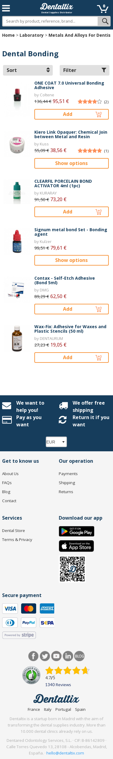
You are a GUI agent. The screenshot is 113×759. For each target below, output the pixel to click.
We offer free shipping (89, 406)
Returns (66, 491)
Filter (84, 70)
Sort (28, 70)
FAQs (7, 482)
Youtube (56, 656)
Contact (9, 500)
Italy (48, 709)
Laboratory (32, 35)
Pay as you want (29, 421)
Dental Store (13, 530)
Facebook (33, 656)
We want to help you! (30, 406)
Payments (68, 473)
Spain (80, 709)
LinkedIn (68, 656)
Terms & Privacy (17, 539)
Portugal (63, 709)
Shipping (67, 482)
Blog (6, 491)
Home (8, 35)
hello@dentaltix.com (65, 753)
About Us (10, 473)
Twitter (45, 656)
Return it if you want (91, 421)
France (34, 709)
